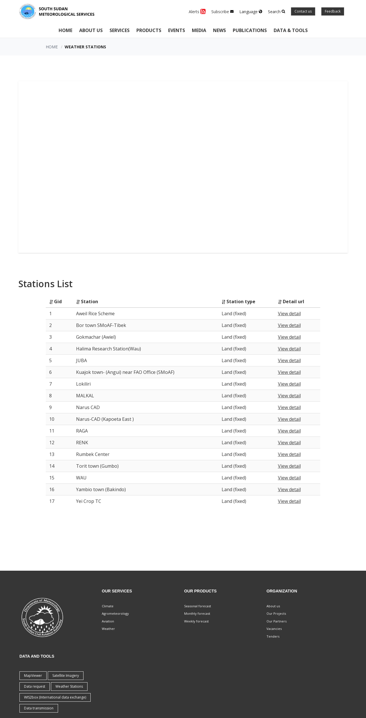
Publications (250, 30)
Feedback (333, 11)
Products (148, 30)
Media (199, 30)
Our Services (117, 591)
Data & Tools (291, 30)
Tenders (272, 636)
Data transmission (38, 708)
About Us (91, 30)
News (219, 30)
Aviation (108, 621)
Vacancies (274, 628)
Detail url (293, 301)
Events (176, 30)
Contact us (303, 11)
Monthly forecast (197, 613)
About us (273, 606)
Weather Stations (69, 686)
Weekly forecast (196, 621)
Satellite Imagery (65, 675)
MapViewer (33, 675)
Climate (108, 606)
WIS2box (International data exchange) (55, 697)
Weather (108, 628)
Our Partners (276, 621)
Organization (281, 591)
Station (89, 301)
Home (65, 30)
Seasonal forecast (197, 606)
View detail (289, 313)
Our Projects (276, 613)
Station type (240, 301)
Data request (34, 686)
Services (120, 30)
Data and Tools (36, 656)
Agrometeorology (115, 613)
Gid (58, 301)
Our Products (200, 591)
